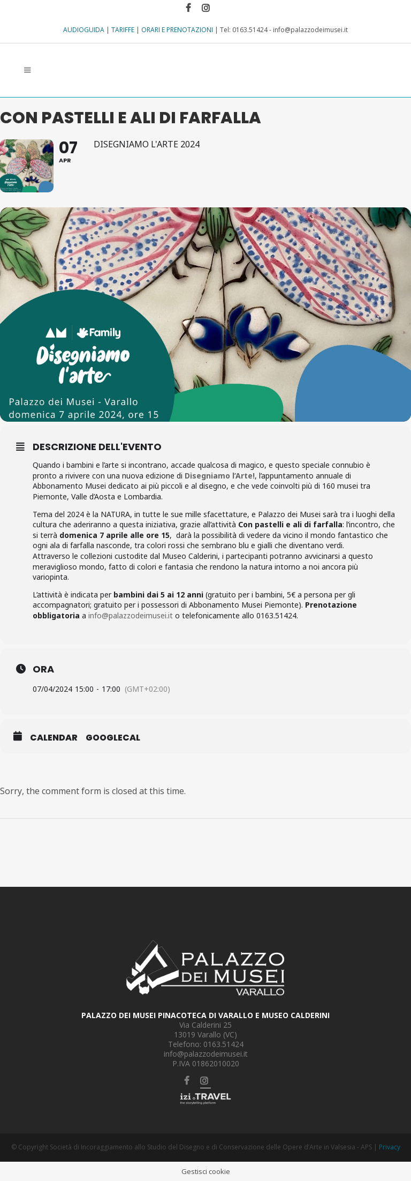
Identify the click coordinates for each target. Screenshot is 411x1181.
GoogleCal (113, 737)
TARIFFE (122, 29)
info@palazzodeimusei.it (130, 615)
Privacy (389, 1147)
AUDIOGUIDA (83, 29)
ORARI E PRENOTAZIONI (177, 29)
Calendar (54, 737)
